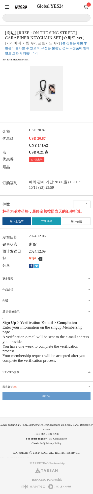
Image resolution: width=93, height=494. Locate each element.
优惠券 (37, 159)
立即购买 (46, 221)
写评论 (46, 395)
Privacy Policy (54, 443)
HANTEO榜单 (10, 372)
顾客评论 (9, 386)
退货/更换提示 (11, 311)
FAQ (42, 443)
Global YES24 (50, 6)
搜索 (86, 17)
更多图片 (7, 278)
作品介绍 (7, 289)
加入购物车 (17, 221)
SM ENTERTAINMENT (16, 59)
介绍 (5, 300)
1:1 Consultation (58, 438)
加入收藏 (76, 221)
